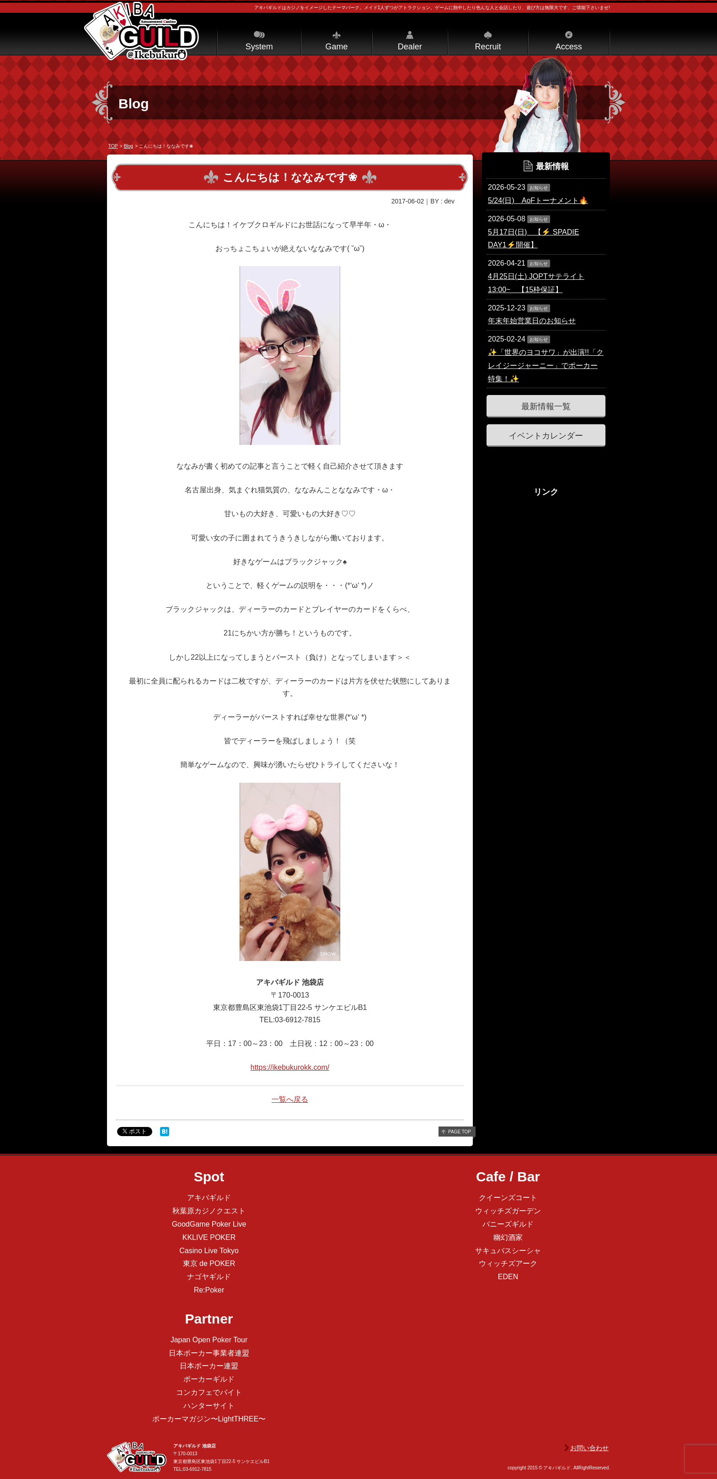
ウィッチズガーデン (508, 1211)
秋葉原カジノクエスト (209, 1211)
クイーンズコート (508, 1197)
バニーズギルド (508, 1224)
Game (336, 46)
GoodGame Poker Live (209, 1224)
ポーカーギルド (209, 1379)
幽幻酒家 (508, 1237)
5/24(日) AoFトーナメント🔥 (538, 200)
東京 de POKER (209, 1263)
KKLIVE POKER (209, 1237)
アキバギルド (209, 1197)
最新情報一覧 (546, 406)
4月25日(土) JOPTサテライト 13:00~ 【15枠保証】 (536, 283)
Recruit (488, 46)
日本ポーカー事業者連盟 (209, 1353)
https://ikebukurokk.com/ (290, 1067)
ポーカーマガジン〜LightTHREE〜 (209, 1419)
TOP (113, 146)
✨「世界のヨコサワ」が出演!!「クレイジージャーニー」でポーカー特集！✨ (546, 365)
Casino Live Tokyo (209, 1251)
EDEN (508, 1277)
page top (459, 1131)
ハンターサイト (209, 1406)
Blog (128, 146)
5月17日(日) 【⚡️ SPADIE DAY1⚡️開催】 (533, 238)
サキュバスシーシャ (508, 1251)
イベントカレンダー (546, 435)
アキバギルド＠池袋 (141, 31)
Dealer (410, 46)
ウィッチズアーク (508, 1263)
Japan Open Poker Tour (209, 1340)
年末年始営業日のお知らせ (532, 321)
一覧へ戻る (290, 1099)
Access (569, 46)
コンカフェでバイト (209, 1392)
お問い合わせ (589, 1448)
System (259, 46)
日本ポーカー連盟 (209, 1366)
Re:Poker (209, 1290)
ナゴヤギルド (209, 1277)
